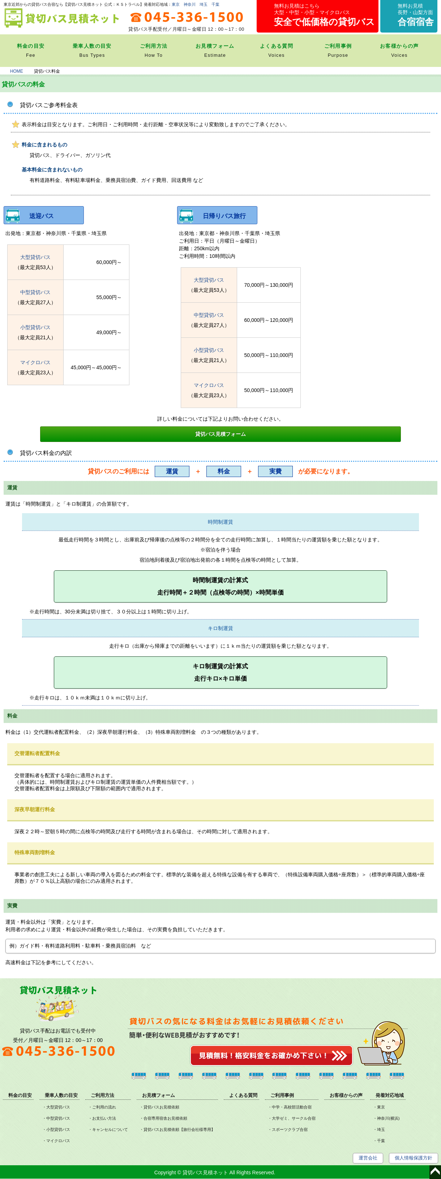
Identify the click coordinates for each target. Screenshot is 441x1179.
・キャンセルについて (108, 1129)
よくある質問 (243, 1095)
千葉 (215, 4)
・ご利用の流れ (102, 1107)
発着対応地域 (390, 1095)
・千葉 (379, 1140)
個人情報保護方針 (413, 1158)
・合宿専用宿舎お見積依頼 (163, 1118)
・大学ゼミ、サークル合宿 (292, 1118)
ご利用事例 (282, 1095)
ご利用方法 (102, 1095)
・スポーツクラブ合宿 (288, 1129)
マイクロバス (35, 362)
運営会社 (368, 1158)
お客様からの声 (346, 1095)
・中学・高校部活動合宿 (290, 1107)
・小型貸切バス (56, 1129)
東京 (176, 4)
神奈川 (190, 4)
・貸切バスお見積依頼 (159, 1107)
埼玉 (203, 4)
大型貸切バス (35, 257)
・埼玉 (379, 1129)
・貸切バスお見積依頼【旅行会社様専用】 (177, 1129)
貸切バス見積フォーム (220, 434)
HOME (16, 71)
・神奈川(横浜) (386, 1118)
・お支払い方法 (102, 1118)
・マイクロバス (56, 1140)
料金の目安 (20, 1095)
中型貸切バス (35, 292)
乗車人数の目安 (61, 1095)
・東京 (379, 1107)
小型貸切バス (35, 327)
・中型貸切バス (56, 1118)
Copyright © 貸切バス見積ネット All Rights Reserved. (214, 1172)
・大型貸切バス (56, 1107)
